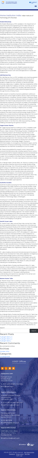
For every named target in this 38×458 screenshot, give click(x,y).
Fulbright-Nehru (5, 341)
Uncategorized (5, 356)
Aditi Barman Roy (5, 75)
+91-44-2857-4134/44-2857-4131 (13, 402)
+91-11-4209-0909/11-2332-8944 (13, 384)
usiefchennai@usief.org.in (11, 405)
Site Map (27, 454)
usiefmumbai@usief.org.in (11, 438)
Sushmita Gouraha (5, 182)
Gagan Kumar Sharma (6, 125)
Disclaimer (12, 454)
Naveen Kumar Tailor (6, 278)
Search (2, 328)
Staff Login (19, 456)
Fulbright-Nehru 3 (6, 337)
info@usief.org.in (8, 386)
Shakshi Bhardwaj (5, 22)
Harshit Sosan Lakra (6, 221)
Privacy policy (20, 454)
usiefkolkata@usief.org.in (11, 423)
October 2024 (4, 351)
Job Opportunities (29, 452)
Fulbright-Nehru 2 (6, 339)
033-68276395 (7, 420)
